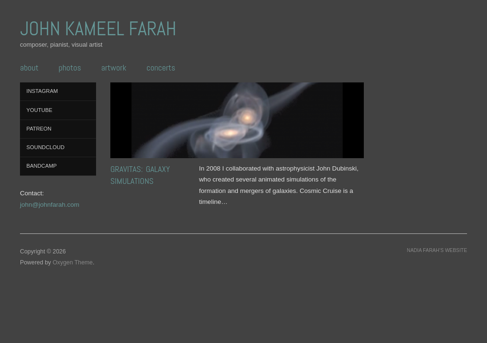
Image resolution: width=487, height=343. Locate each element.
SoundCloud (46, 147)
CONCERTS (160, 67)
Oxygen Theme (73, 262)
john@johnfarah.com (49, 204)
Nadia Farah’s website (437, 250)
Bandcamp (42, 166)
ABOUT (29, 67)
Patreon (39, 128)
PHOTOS (69, 67)
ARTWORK (114, 67)
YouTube (39, 110)
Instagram (42, 91)
